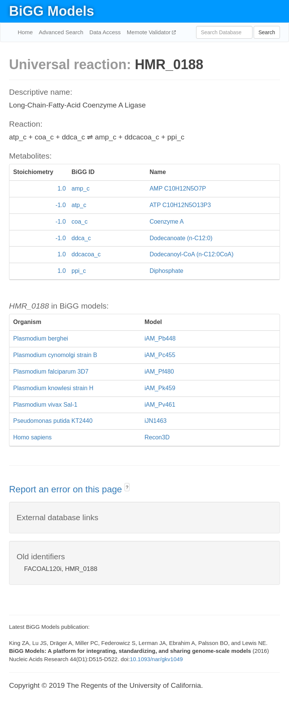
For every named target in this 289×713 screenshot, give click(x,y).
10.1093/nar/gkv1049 (156, 659)
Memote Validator (149, 32)
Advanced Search (61, 32)
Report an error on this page (67, 489)
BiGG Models (51, 11)
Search (267, 32)
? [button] (127, 487)
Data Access (104, 32)
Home (25, 32)
